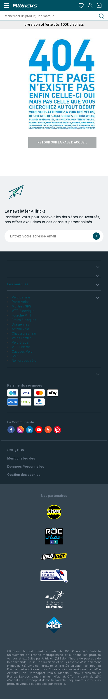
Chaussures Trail (24, 333)
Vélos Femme (22, 338)
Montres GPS (21, 306)
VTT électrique (23, 311)
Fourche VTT (22, 315)
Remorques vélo (24, 360)
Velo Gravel (20, 342)
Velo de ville (21, 297)
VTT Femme (21, 347)
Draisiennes (20, 324)
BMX (15, 356)
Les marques (17, 284)
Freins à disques (24, 320)
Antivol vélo (20, 329)
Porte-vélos (20, 302)
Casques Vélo (22, 351)
